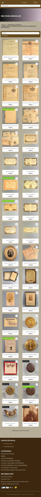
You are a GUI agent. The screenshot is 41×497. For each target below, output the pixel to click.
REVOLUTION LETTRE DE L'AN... (30, 80)
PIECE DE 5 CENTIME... (31, 332)
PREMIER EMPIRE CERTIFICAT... (10, 57)
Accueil (3, 25)
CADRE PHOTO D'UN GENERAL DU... (31, 309)
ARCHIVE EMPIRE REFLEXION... (10, 125)
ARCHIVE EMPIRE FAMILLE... (30, 263)
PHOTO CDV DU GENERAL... (10, 309)
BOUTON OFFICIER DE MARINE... (30, 354)
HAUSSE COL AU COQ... (10, 423)
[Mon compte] (24, 2)
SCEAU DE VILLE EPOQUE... (30, 377)
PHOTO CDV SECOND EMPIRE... (31, 423)
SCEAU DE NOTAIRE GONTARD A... (10, 400)
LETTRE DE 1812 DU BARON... (10, 80)
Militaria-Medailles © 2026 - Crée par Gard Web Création (20, 494)
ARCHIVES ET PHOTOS (14, 25)
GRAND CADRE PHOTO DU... (10, 263)
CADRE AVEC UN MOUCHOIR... (10, 377)
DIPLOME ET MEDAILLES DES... (10, 354)
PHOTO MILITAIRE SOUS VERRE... (30, 286)
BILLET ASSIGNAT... (30, 148)
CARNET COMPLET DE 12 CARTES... (10, 332)
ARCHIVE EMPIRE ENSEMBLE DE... (30, 125)
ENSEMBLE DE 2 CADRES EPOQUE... (10, 286)
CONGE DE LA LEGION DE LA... (30, 57)
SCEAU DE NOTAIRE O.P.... (30, 400)
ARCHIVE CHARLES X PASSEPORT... (10, 102)
